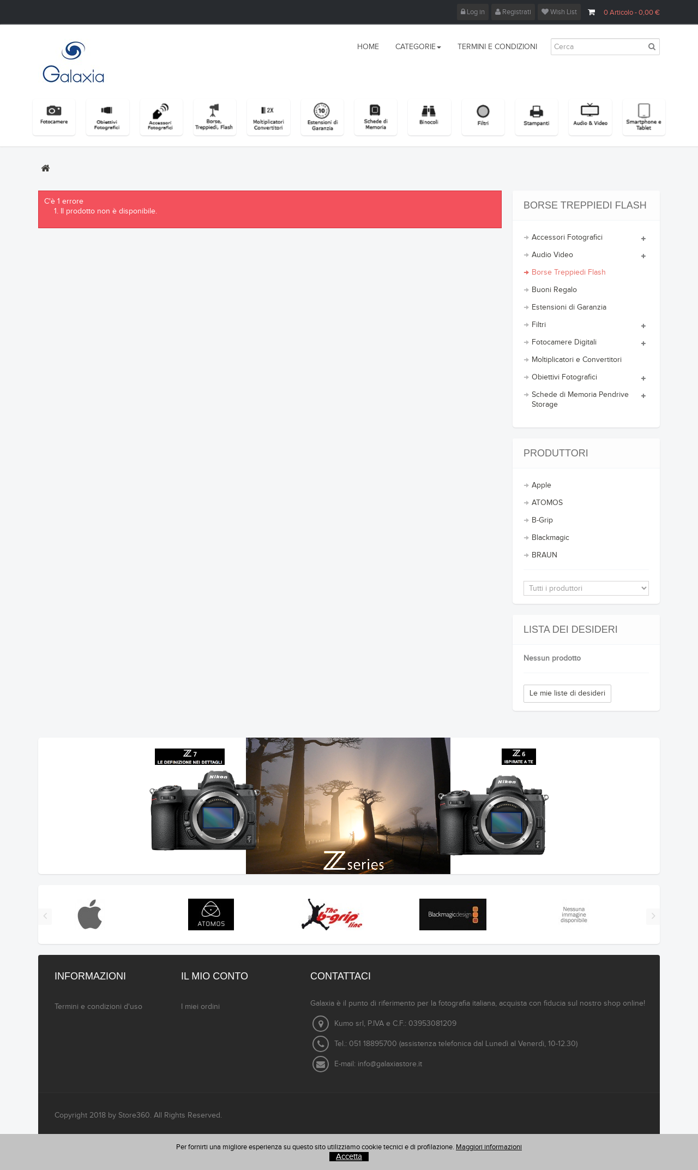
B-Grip (542, 520)
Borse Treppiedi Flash (569, 272)
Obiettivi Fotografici (564, 377)
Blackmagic (550, 537)
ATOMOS (547, 502)
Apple (541, 485)
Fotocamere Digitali (564, 342)
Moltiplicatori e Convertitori (577, 359)
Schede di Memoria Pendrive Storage (580, 399)
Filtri (539, 324)
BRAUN (544, 555)
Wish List (559, 12)
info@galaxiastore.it (390, 1064)
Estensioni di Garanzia (569, 307)
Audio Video (552, 255)
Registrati (513, 12)
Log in (473, 12)
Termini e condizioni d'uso (98, 1006)
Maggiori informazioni (489, 1147)
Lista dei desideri (571, 629)
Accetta (349, 1156)
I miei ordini (200, 1006)
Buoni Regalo (554, 290)
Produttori (556, 453)
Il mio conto (214, 976)
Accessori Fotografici (567, 237)
